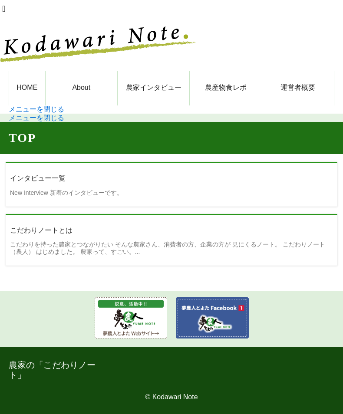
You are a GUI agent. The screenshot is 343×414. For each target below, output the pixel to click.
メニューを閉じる (36, 109)
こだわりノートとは (41, 230)
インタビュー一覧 (38, 178)
